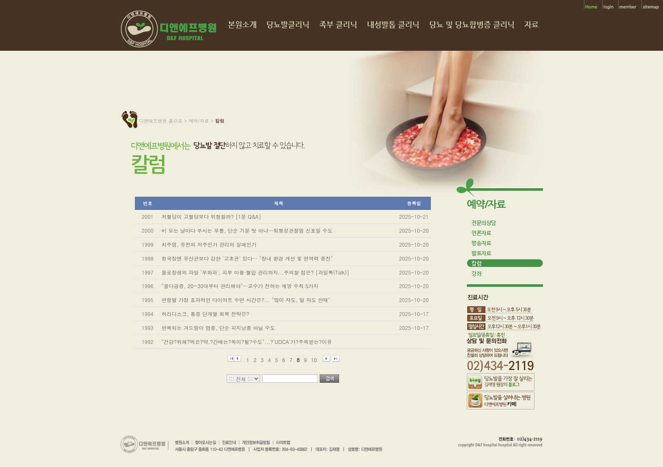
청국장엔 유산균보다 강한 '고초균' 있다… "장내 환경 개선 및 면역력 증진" (247, 258)
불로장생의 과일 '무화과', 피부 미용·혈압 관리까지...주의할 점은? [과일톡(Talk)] (255, 272)
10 (314, 359)
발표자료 (481, 253)
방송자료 (481, 243)
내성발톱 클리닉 (393, 24)
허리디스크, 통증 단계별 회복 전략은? (205, 313)
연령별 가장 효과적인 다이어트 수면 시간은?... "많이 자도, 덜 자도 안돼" (246, 299)
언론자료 (481, 233)
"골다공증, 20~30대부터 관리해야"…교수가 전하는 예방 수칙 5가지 (240, 285)
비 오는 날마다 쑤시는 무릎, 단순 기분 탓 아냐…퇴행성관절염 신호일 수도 (247, 230)
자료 (531, 24)
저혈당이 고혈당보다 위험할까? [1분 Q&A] (211, 216)
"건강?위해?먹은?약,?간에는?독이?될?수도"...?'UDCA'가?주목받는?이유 (247, 341)
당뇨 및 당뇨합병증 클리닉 (472, 24)
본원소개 (242, 24)
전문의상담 (483, 223)
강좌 (476, 273)
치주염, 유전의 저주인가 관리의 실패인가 (209, 244)
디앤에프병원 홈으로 (161, 121)
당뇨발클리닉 (288, 24)
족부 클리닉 (338, 24)
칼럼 (476, 263)
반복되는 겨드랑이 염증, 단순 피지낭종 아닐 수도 (218, 327)
